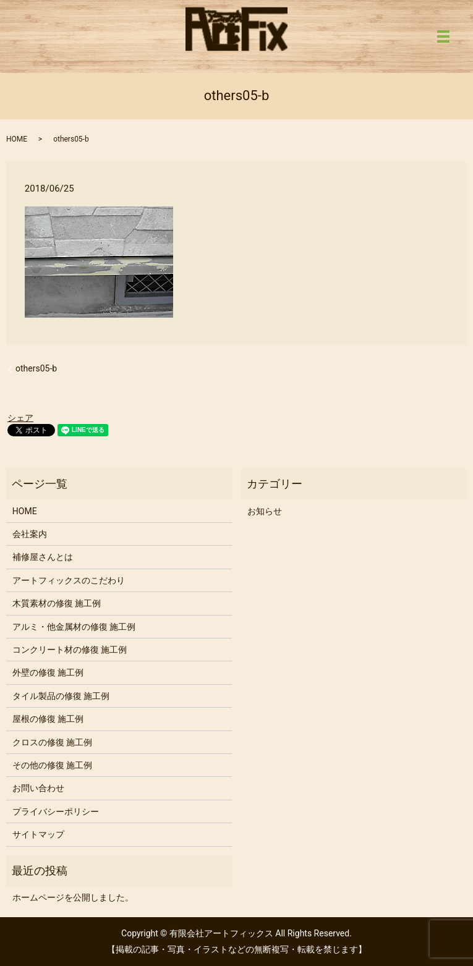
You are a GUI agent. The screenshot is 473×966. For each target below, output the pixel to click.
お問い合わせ (38, 788)
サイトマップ (38, 834)
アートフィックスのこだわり (68, 580)
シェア (20, 418)
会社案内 (29, 534)
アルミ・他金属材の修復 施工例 (73, 627)
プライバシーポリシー (55, 811)
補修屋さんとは (42, 557)
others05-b (36, 368)
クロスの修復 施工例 (52, 742)
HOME (16, 139)
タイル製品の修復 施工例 (60, 696)
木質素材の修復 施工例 (56, 603)
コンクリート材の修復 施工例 (69, 650)
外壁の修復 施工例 (47, 672)
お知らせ (264, 511)
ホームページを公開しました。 (73, 897)
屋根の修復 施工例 (47, 719)
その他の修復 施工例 (52, 765)
